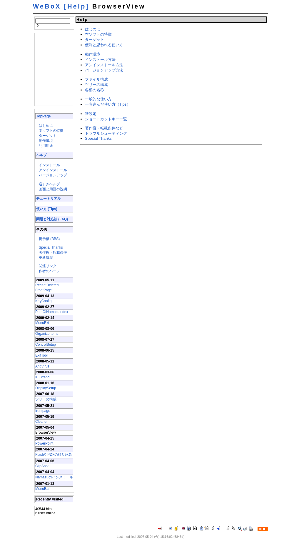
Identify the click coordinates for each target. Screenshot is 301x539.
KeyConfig (43, 301)
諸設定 (90, 114)
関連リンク (47, 266)
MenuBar (42, 489)
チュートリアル (48, 199)
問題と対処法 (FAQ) (52, 219)
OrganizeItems (46, 334)
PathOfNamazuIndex (51, 312)
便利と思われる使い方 (104, 45)
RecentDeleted (46, 285)
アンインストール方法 (104, 65)
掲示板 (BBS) (49, 239)
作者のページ (49, 271)
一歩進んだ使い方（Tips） (108, 104)
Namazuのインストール (54, 477)
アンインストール (53, 170)
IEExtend (42, 377)
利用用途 (46, 146)
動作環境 (46, 141)
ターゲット (47, 136)
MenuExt (42, 323)
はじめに (46, 126)
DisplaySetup (45, 388)
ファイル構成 (96, 79)
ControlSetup (45, 344)
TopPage (43, 116)
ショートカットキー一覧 (106, 119)
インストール (49, 165)
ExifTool (41, 355)
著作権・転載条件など (104, 128)
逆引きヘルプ (49, 184)
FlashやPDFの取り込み (53, 455)
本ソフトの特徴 (51, 131)
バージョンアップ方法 (104, 70)
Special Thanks (51, 247)
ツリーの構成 (45, 399)
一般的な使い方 (98, 99)
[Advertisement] (53, 69)
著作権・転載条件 (53, 252)
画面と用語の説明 (53, 189)
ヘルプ (41, 155)
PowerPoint (44, 443)
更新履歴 (46, 257)
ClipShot (42, 466)
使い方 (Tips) (46, 209)
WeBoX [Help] (61, 6)
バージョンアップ (53, 175)
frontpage (42, 411)
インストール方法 (100, 59)
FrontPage (43, 290)
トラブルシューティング (106, 133)
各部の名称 (94, 90)
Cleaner (41, 422)
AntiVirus (42, 366)
